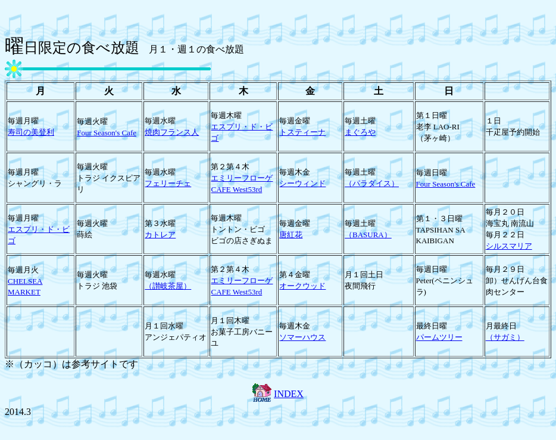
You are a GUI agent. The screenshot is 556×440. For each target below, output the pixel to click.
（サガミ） (505, 337)
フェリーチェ (168, 183)
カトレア (160, 234)
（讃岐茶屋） (168, 285)
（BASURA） (368, 234)
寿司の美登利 (31, 132)
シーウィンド (302, 183)
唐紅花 (290, 234)
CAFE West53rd (236, 189)
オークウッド (302, 285)
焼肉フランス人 (172, 132)
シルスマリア (509, 245)
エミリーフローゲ (242, 177)
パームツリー (439, 337)
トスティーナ (302, 132)
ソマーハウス (302, 337)
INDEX (289, 394)
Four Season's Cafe (106, 132)
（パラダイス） (372, 183)
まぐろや (360, 132)
